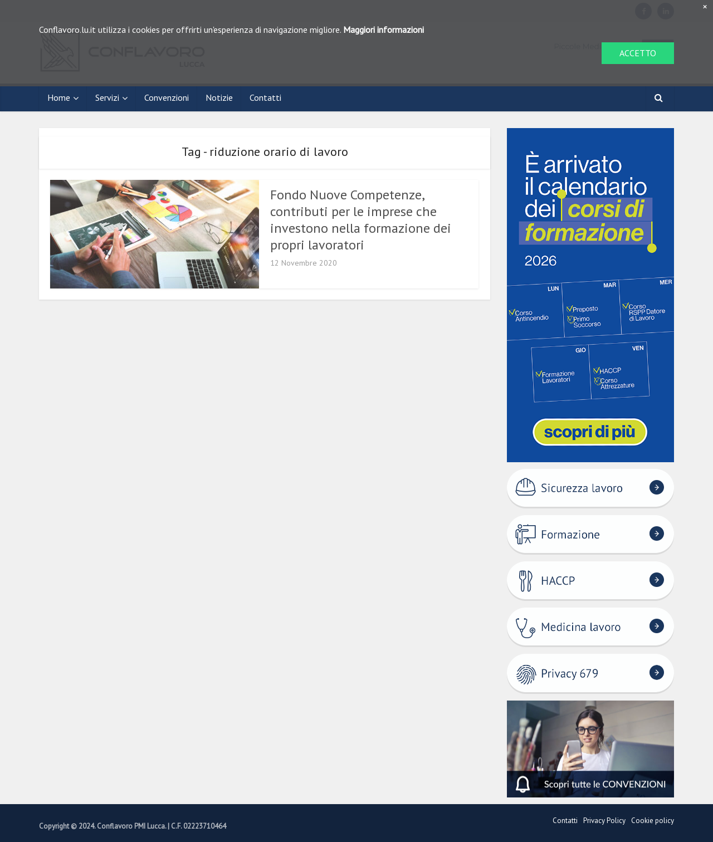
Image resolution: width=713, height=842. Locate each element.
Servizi (107, 97)
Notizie (219, 97)
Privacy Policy (604, 820)
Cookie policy (652, 820)
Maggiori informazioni (383, 29)
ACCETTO (637, 52)
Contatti (265, 97)
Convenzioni (166, 97)
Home (58, 97)
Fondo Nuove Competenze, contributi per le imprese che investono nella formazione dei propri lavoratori (360, 219)
